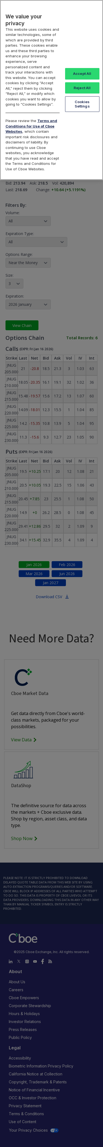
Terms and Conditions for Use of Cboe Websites (31, 126)
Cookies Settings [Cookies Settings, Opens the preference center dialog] (82, 104)
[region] (51, 90)
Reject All (82, 88)
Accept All (82, 73)
